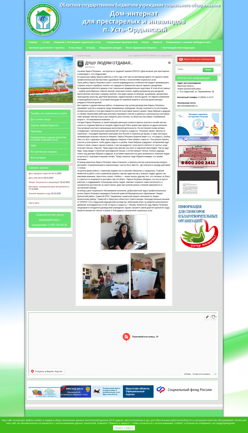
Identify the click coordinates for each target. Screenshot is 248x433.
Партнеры (36, 131)
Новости (91, 67)
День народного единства (40, 173)
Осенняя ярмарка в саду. (40, 193)
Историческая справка (43, 151)
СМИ (33, 145)
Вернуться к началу (211, 413)
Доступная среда (40, 119)
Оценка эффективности (44, 125)
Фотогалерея (38, 157)
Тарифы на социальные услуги (48, 113)
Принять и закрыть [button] (124, 428)
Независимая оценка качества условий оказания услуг (48, 138)
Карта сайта (34, 203)
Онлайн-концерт (83, 56)
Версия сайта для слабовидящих (196, 59)
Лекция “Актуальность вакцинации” (44, 182)
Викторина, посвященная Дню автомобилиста (49, 187)
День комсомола (36, 178)
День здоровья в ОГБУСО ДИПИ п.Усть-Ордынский (149, 56)
